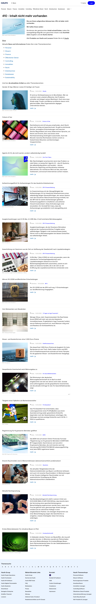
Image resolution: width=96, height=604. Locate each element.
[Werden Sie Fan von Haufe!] (50, 575)
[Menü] (13, 3)
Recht (7, 68)
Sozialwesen (9, 74)
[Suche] (83, 3)
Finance (8, 54)
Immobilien (9, 64)
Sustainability (10, 77)
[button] (91, 3)
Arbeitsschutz (10, 71)
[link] (3, 9)
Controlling (9, 61)
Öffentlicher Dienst (12, 58)
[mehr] (69, 9)
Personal (8, 48)
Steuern (8, 51)
